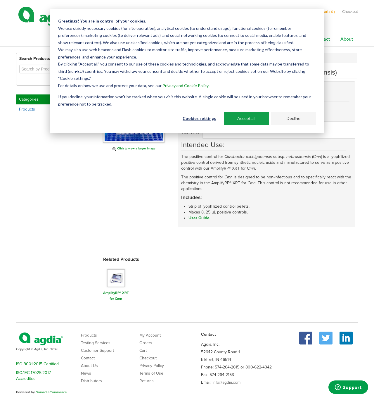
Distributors (91, 380)
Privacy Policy (151, 365)
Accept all (246, 118)
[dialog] (187, 71)
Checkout (350, 11)
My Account (150, 335)
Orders (145, 342)
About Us (89, 365)
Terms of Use (151, 373)
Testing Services (95, 342)
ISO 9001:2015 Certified (37, 363)
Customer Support (97, 350)
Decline (293, 118)
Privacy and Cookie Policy (185, 85)
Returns (146, 380)
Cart (143, 350)
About (346, 39)
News (86, 373)
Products (27, 109)
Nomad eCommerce (51, 392)
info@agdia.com (226, 382)
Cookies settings (199, 118)
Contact (88, 358)
